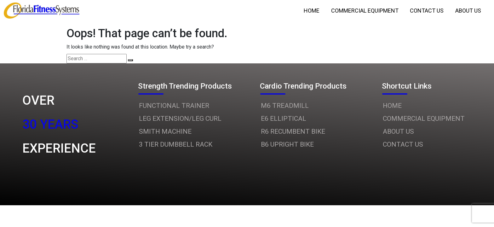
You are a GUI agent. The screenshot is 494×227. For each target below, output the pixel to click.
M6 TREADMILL (285, 105)
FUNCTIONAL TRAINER (174, 105)
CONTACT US (403, 144)
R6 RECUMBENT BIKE (293, 131)
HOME (392, 105)
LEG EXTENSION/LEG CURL (180, 118)
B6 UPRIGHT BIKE (287, 144)
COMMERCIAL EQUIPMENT (424, 118)
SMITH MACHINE (165, 131)
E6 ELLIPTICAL (283, 118)
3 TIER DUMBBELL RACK (175, 144)
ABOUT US (398, 131)
